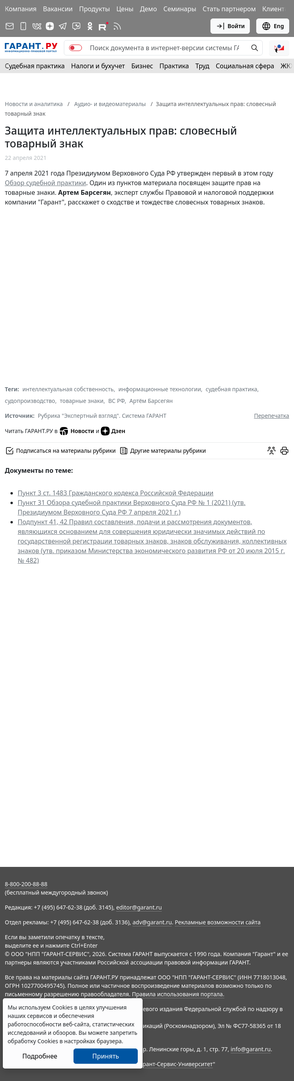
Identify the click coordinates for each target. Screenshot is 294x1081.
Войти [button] (230, 26)
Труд (202, 65)
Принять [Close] (105, 1056)
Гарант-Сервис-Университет (175, 1064)
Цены (125, 8)
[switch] (75, 48)
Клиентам (277, 8)
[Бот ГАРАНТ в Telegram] (76, 26)
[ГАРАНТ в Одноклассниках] (90, 26)
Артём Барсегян (151, 401)
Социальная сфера (245, 65)
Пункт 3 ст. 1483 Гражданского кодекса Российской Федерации (116, 492)
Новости (76, 431)
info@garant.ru (251, 1049)
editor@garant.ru (139, 907)
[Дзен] (50, 26)
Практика (174, 65)
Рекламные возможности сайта (218, 922)
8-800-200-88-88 (26, 884)
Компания (21, 8)
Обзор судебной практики (45, 182)
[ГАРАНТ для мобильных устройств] (23, 26)
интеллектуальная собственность (68, 389)
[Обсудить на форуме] (271, 451)
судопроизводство (30, 401)
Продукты (94, 8)
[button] (279, 47)
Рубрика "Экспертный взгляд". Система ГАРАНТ (102, 415)
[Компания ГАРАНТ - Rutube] (103, 26)
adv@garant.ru (152, 922)
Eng (272, 26)
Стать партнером (229, 8)
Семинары (179, 8)
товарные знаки (82, 401)
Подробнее (39, 1056)
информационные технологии (159, 389)
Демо (148, 8)
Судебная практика (35, 65)
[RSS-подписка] (117, 26)
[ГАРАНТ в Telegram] (62, 26)
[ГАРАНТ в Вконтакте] (37, 26)
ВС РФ (116, 401)
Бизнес (142, 65)
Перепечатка (271, 415)
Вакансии (58, 8)
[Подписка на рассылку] (9, 26)
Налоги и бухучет (98, 65)
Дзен (113, 431)
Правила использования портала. (178, 994)
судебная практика (231, 389)
